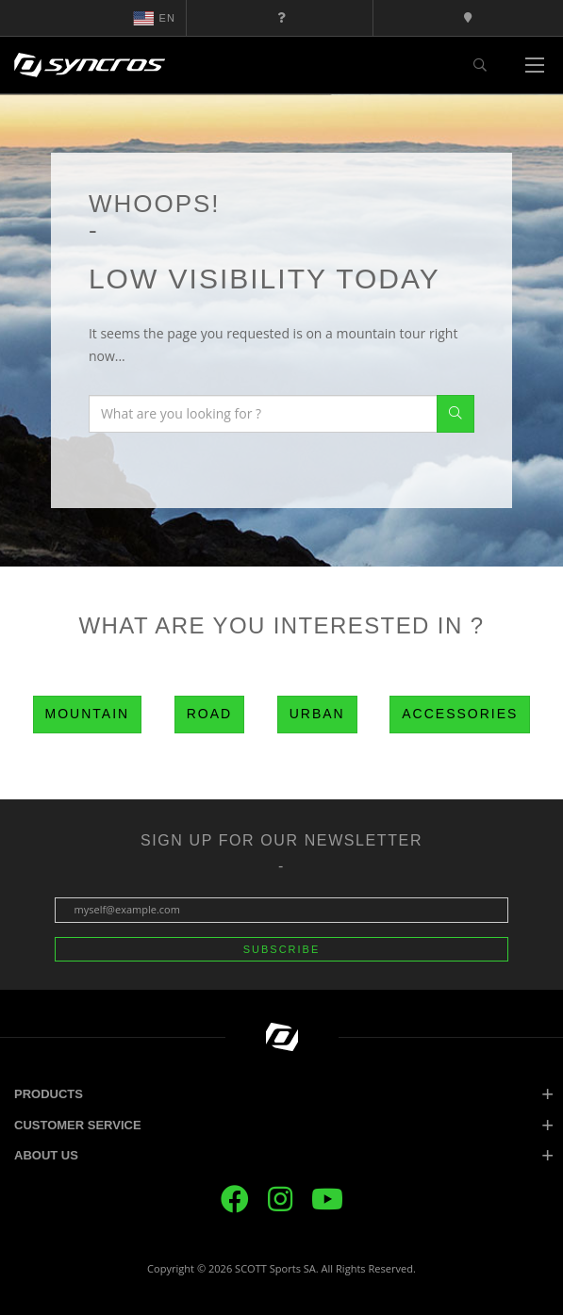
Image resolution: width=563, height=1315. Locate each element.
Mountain (87, 713)
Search (455, 414)
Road (209, 713)
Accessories (460, 713)
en (154, 17)
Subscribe (282, 949)
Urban (317, 713)
